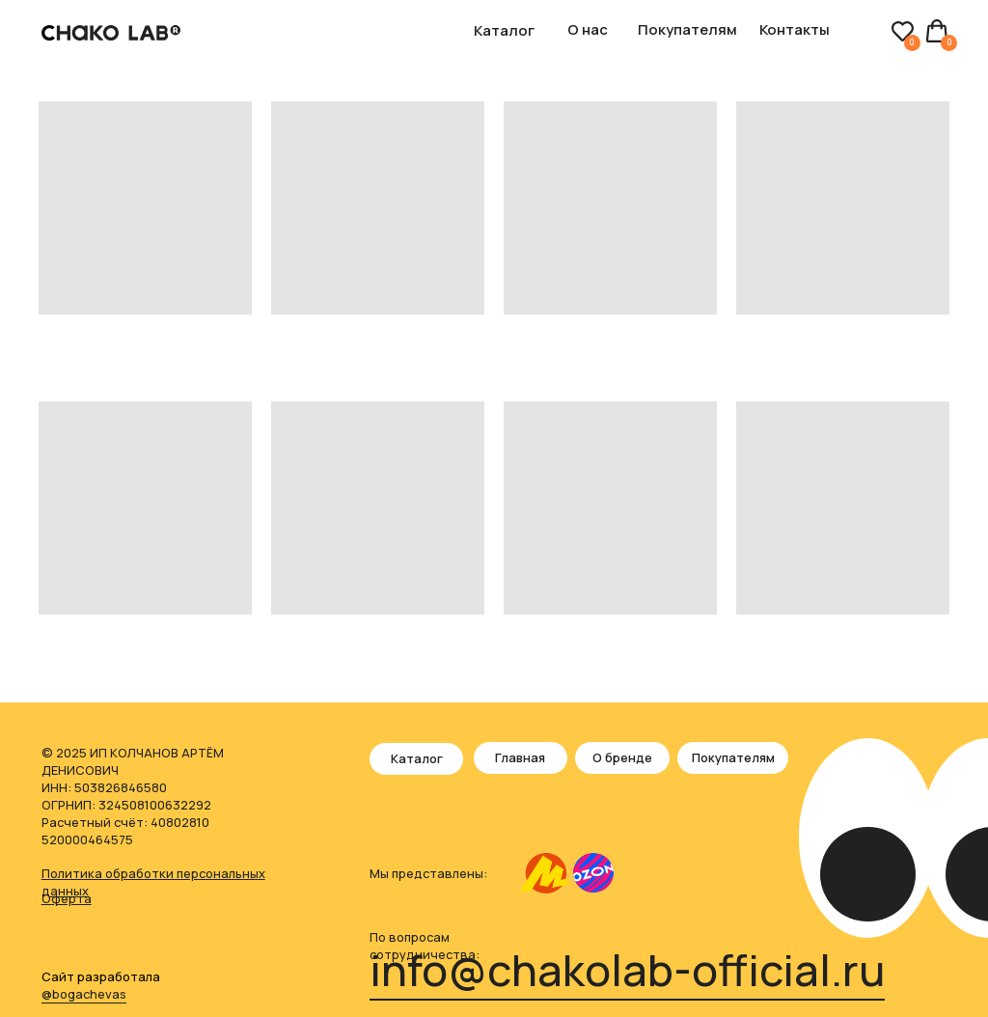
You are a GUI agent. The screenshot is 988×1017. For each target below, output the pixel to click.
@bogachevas (83, 994)
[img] (544, 873)
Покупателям (687, 29)
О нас (587, 29)
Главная (520, 757)
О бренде (622, 757)
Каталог (504, 30)
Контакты (794, 29)
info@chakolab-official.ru (627, 969)
